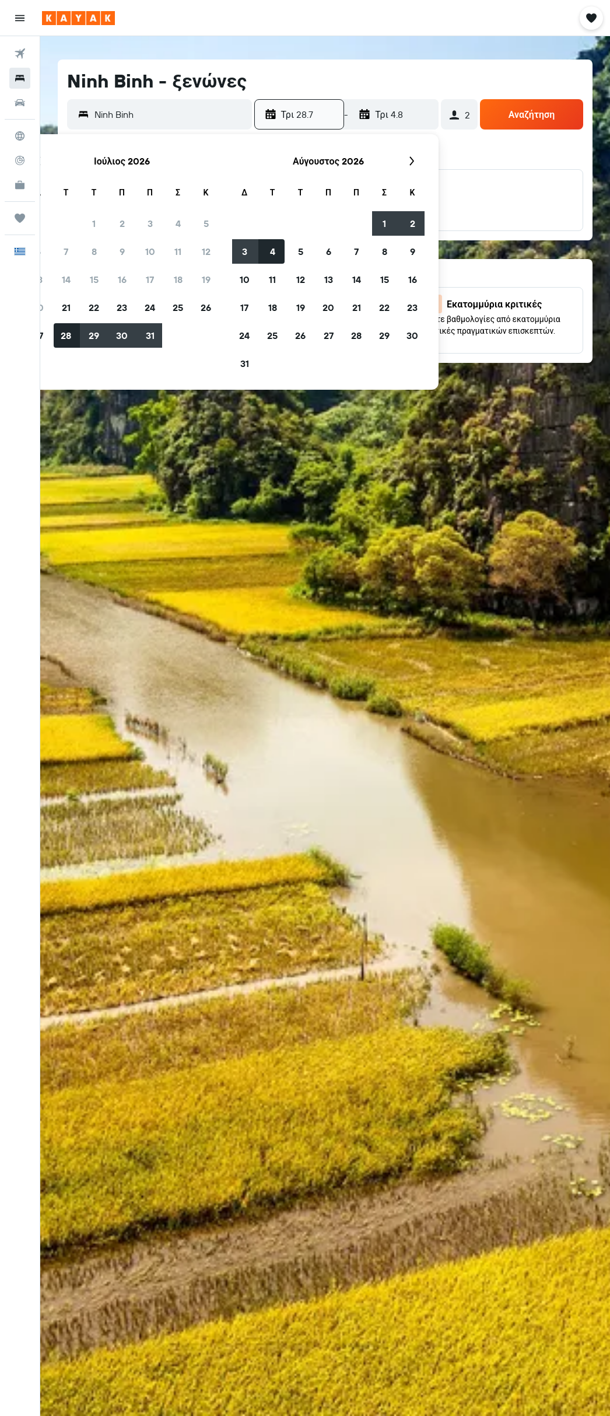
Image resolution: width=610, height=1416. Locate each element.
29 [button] (94, 335)
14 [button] (66, 279)
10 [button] (150, 251)
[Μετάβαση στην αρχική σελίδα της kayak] (78, 18)
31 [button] (150, 335)
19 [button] (206, 279)
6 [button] (328, 251)
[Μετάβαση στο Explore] (20, 136)
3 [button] (150, 223)
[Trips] (20, 218)
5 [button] (206, 223)
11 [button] (177, 251)
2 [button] (122, 223)
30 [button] (122, 335)
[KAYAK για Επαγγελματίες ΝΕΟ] (20, 185)
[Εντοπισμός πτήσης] (20, 160)
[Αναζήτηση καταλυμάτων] (20, 78)
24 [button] (150, 307)
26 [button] (206, 307)
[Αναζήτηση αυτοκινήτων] (20, 102)
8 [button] (94, 251)
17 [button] (150, 279)
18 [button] (178, 279)
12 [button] (206, 251)
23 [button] (122, 307)
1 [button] (94, 223)
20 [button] (328, 307)
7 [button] (66, 251)
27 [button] (329, 335)
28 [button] (66, 335)
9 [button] (122, 251)
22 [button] (94, 307)
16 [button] (122, 279)
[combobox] (170, 114)
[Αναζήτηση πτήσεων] (20, 53)
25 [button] (178, 307)
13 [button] (328, 279)
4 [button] (178, 223)
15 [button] (94, 279)
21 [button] (66, 307)
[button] (20, 18)
